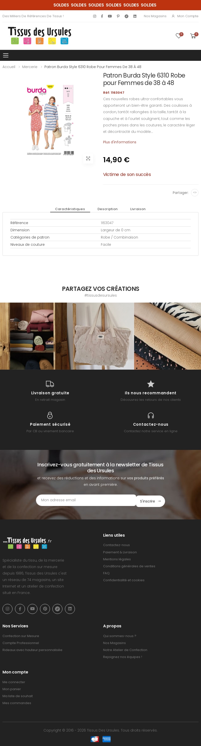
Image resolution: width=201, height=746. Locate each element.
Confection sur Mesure (20, 634)
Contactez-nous (116, 544)
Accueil (8, 66)
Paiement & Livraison (120, 551)
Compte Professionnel (20, 642)
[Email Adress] (79, 500)
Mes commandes (16, 702)
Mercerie (29, 66)
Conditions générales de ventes (129, 565)
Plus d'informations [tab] (119, 142)
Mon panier (11, 688)
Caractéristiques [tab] (72, 209)
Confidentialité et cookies (124, 579)
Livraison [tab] (135, 209)
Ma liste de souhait (17, 695)
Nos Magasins (155, 16)
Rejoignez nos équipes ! (122, 656)
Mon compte (185, 16)
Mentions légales (117, 558)
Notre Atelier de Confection (125, 649)
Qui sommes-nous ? (119, 634)
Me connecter (13, 681)
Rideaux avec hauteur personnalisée (32, 649)
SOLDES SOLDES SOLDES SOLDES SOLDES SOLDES (105, 5)
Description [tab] (108, 209)
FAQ (106, 572)
